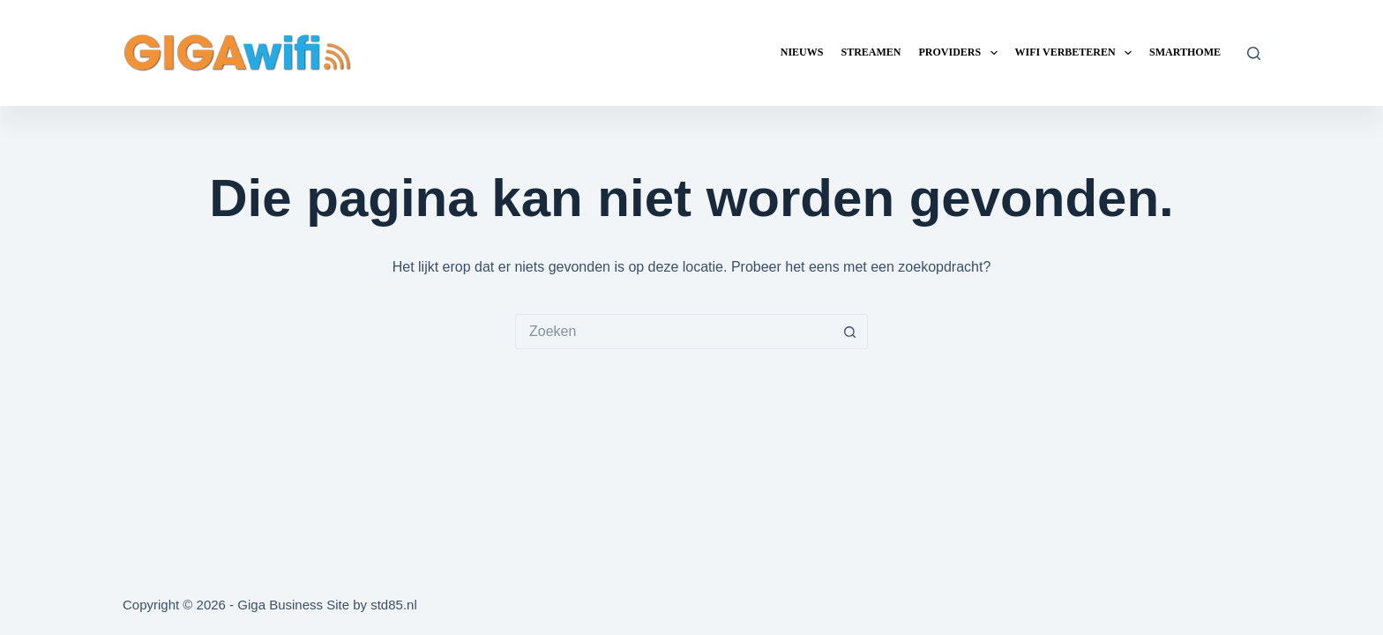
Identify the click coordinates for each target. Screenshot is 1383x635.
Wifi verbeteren (1077, 53)
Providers (961, 53)
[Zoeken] (1253, 53)
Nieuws (802, 52)
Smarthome (1185, 52)
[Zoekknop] (850, 331)
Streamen (871, 52)
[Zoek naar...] (674, 331)
